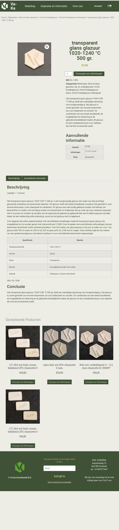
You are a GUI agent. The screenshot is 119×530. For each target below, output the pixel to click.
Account (98, 6)
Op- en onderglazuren (84, 87)
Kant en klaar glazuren (28, 17)
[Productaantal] (68, 73)
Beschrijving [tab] (14, 178)
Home (3, 17)
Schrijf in (59, 476)
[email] (60, 468)
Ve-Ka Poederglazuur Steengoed (72, 17)
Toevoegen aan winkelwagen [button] (23, 382)
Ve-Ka (14, 6)
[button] (31, 6)
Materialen (12, 17)
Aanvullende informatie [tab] (35, 178)
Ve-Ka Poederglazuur (48, 17)
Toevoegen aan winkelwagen (89, 73)
